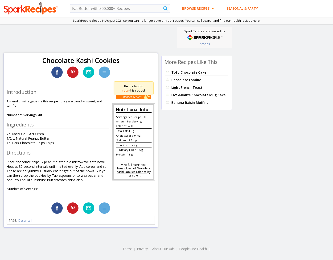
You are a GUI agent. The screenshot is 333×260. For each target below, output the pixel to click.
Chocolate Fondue (186, 80)
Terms (127, 249)
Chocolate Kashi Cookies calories (133, 170)
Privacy (142, 249)
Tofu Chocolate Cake (188, 72)
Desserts (24, 220)
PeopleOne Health (193, 249)
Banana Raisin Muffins (189, 102)
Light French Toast (186, 87)
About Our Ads (163, 249)
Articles (205, 44)
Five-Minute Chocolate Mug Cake (198, 95)
